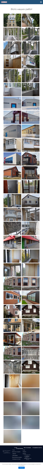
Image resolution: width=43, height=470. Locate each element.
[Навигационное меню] (41, 2)
